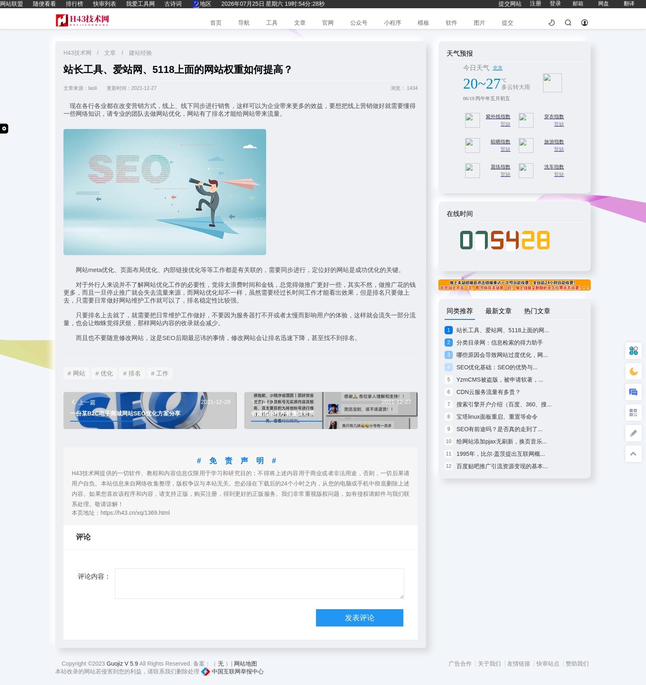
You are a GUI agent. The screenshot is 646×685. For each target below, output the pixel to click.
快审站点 (548, 663)
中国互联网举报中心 (232, 671)
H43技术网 (78, 52)
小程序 (392, 22)
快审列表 (104, 3)
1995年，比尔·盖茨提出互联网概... (495, 453)
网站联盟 (11, 3)
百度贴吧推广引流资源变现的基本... (496, 466)
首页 (216, 22)
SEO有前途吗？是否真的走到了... (494, 429)
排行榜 (74, 3)
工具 (272, 22)
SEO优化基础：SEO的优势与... (491, 367)
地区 (201, 3)
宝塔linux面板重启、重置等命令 (491, 416)
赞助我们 (577, 663)
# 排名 (132, 373)
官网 (328, 22)
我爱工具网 (140, 3)
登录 (555, 3)
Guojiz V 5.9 (123, 663)
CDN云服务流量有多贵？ (483, 392)
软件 (451, 22)
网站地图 (245, 663)
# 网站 (76, 373)
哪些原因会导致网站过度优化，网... (496, 355)
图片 (479, 22)
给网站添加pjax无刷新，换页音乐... (496, 441)
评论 (83, 537)
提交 (507, 22)
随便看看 (44, 3)
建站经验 (140, 52)
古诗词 (173, 3)
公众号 (358, 22)
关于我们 (490, 663)
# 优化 (104, 373)
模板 (423, 22)
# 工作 (160, 373)
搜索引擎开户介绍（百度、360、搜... (498, 404)
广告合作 (461, 663)
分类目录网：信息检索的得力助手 (494, 342)
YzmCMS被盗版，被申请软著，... (494, 379)
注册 (535, 3)
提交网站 (510, 3)
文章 (300, 22)
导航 (244, 22)
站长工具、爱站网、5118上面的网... (497, 330)
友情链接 (519, 663)
